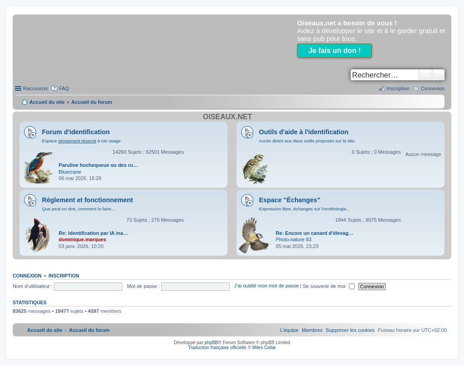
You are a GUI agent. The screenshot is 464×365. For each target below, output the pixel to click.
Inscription (63, 275)
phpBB (211, 342)
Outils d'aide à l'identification (303, 132)
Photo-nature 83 (294, 239)
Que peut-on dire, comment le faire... (78, 208)
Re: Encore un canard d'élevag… (314, 233)
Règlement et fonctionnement (87, 200)
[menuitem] (350, 330)
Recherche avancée (438, 74)
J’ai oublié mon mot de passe (266, 286)
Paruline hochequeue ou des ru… (98, 165)
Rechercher (425, 74)
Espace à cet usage (81, 140)
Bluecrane (70, 172)
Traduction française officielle (217, 347)
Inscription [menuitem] (398, 88)
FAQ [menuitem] (64, 88)
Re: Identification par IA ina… (93, 233)
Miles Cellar (264, 347)
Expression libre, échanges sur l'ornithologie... (304, 208)
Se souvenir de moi (328, 286)
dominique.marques (82, 239)
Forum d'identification (76, 132)
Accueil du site (47, 102)
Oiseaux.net (227, 117)
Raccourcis (35, 88)
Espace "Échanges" (289, 200)
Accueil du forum (91, 102)
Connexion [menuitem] (432, 88)
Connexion (27, 275)
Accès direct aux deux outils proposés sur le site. (307, 140)
